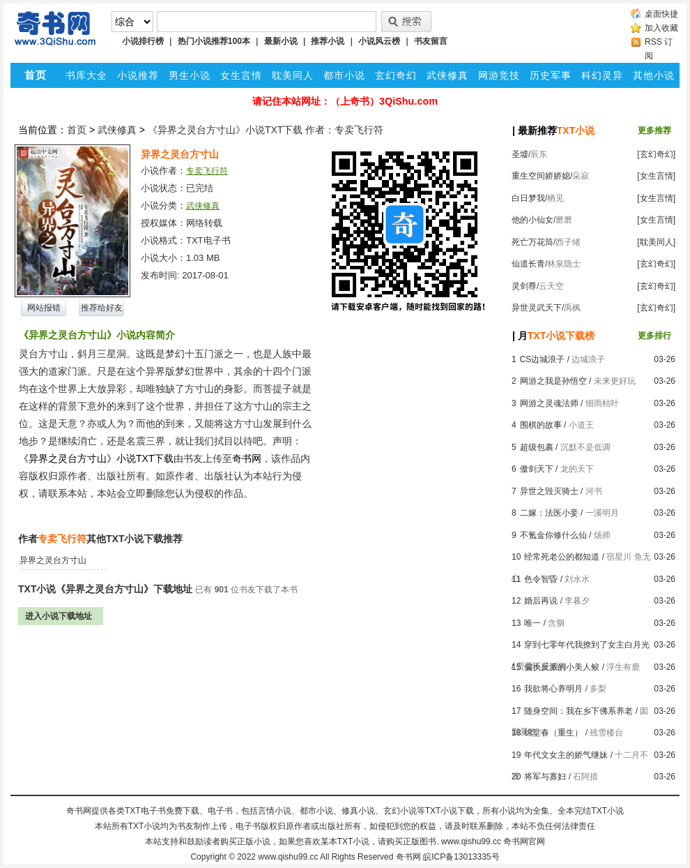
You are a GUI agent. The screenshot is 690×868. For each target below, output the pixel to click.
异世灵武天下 (537, 308)
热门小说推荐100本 (214, 41)
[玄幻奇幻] (656, 154)
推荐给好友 (102, 308)
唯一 (532, 623)
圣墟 (520, 154)
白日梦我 (528, 198)
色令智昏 (541, 579)
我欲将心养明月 (553, 689)
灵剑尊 (524, 286)
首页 (76, 129)
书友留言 (430, 41)
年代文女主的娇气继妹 (566, 755)
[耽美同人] (656, 242)
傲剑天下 (536, 469)
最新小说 (281, 41)
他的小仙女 (532, 220)
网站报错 (44, 308)
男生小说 (189, 75)
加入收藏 (661, 28)
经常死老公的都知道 (561, 557)
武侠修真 (447, 75)
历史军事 (551, 75)
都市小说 (344, 75)
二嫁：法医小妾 (549, 513)
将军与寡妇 (545, 776)
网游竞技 (499, 75)
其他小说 (654, 75)
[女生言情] (656, 176)
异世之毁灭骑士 (549, 491)
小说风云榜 (379, 41)
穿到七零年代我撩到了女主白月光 (587, 645)
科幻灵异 (602, 75)
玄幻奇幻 (396, 75)
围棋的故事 (541, 425)
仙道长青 (528, 264)
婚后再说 (541, 601)
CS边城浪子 (542, 359)
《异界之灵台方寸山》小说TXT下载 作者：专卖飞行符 (265, 129)
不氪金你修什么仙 (553, 535)
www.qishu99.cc (288, 857)
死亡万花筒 (532, 242)
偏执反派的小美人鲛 (561, 667)
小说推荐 (138, 75)
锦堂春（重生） (553, 733)
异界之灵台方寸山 (53, 560)
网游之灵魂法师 (549, 403)
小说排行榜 (143, 41)
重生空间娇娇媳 (541, 176)
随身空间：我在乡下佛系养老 (578, 711)
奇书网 (408, 857)
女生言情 (241, 75)
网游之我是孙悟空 (553, 381)
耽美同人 (293, 75)
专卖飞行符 (207, 171)
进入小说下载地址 (58, 616)
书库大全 (86, 75)
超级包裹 (536, 447)
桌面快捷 (661, 14)
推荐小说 (327, 41)
